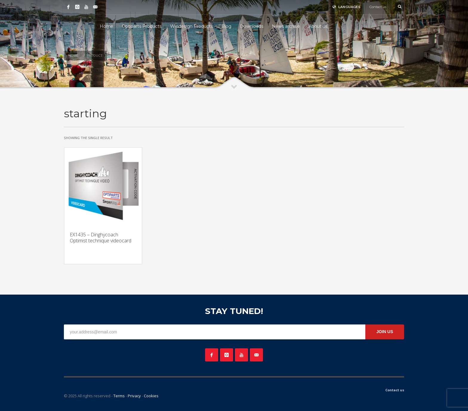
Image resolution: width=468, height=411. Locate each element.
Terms (119, 395)
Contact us (378, 7)
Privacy (134, 395)
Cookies (151, 395)
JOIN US (384, 331)
